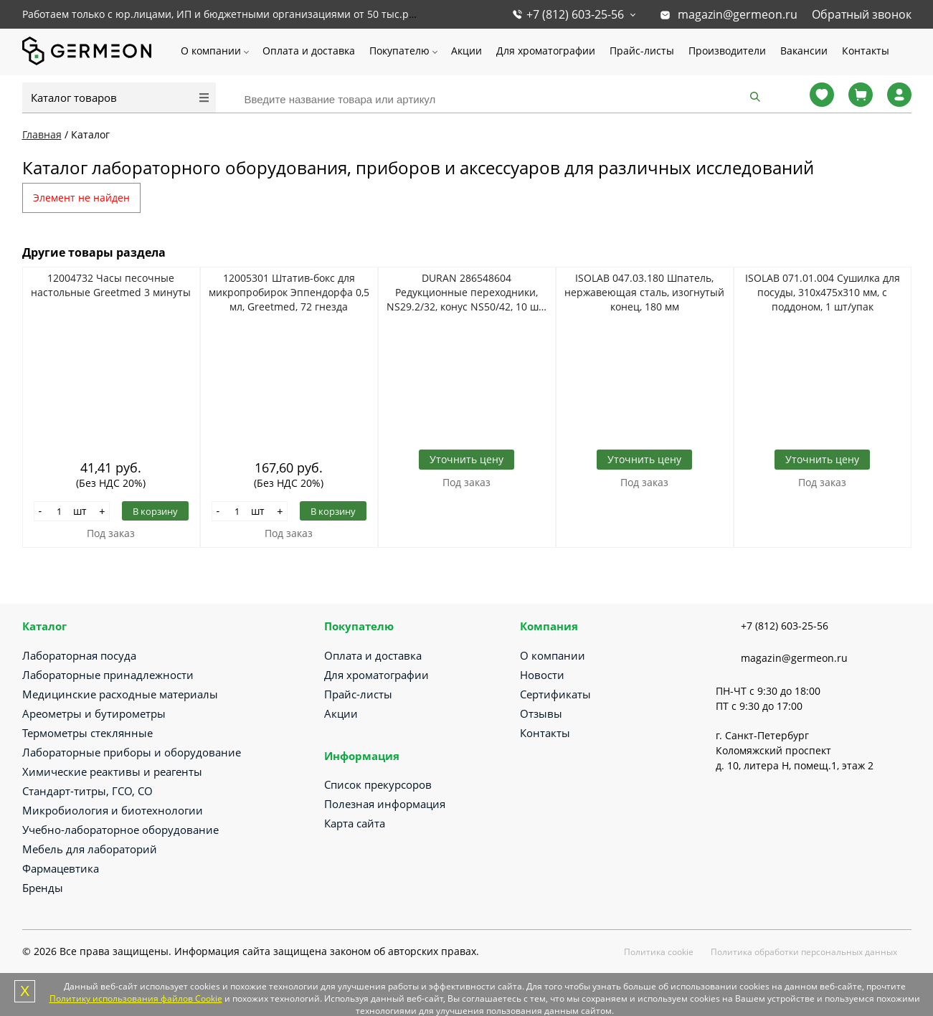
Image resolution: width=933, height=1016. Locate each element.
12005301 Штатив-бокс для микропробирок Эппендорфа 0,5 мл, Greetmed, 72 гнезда (289, 292)
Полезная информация (384, 804)
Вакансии (804, 50)
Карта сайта (354, 823)
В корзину (155, 511)
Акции (466, 50)
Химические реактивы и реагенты (112, 771)
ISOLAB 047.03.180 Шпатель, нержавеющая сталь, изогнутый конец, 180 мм (644, 292)
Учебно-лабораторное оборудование (120, 829)
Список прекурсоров (378, 784)
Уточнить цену (466, 459)
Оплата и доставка (308, 50)
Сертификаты (555, 694)
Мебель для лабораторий (89, 849)
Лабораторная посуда (79, 655)
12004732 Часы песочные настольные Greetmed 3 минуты (111, 285)
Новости (542, 675)
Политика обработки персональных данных (804, 952)
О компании (211, 50)
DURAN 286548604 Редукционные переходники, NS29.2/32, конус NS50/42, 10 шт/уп (467, 292)
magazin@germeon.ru (737, 14)
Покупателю (399, 50)
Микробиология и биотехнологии (112, 810)
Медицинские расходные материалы (120, 694)
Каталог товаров (74, 97)
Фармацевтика (60, 868)
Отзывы (541, 713)
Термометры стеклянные (87, 733)
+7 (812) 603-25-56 (575, 14)
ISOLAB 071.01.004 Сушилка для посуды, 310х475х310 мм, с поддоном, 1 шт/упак (822, 292)
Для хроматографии (545, 50)
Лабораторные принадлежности (108, 675)
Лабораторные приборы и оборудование (131, 752)
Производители (727, 50)
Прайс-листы (642, 50)
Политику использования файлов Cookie (135, 998)
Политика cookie (658, 952)
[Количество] (59, 511)
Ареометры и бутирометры (94, 713)
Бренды (42, 887)
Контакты (865, 50)
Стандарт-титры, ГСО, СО (87, 791)
